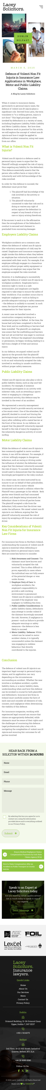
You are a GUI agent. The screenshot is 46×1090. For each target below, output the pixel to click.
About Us (23, 988)
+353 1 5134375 (23, 1031)
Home (23, 985)
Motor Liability (12, 440)
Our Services (23, 992)
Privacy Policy (19, 824)
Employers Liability (15, 234)
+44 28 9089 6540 (23, 1058)
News (23, 995)
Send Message (21, 910)
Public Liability (12, 372)
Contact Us (23, 999)
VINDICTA (30, 1084)
